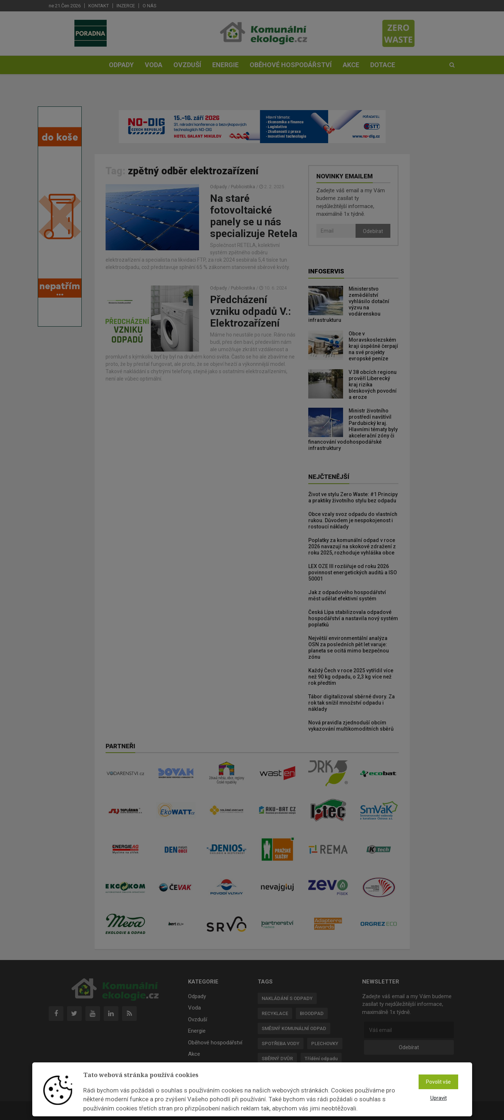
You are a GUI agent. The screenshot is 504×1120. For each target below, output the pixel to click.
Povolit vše (438, 1082)
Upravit (438, 1098)
